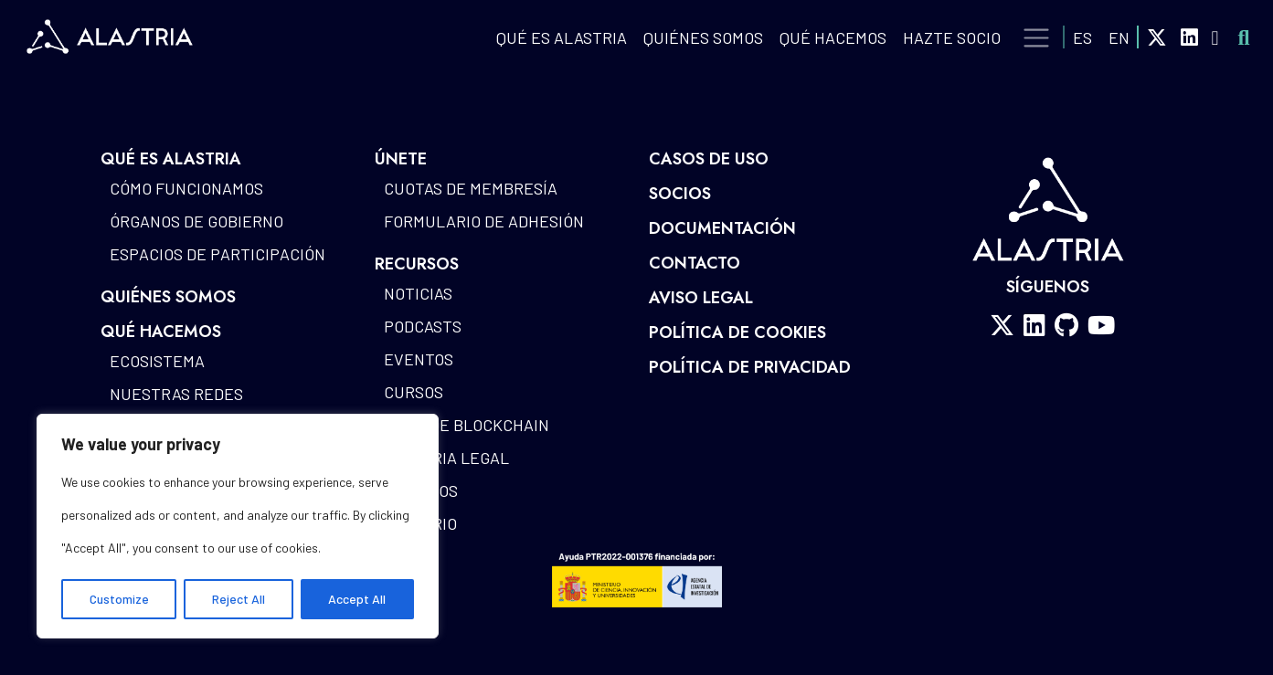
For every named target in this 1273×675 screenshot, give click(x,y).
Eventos (418, 359)
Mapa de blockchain (466, 425)
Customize (119, 598)
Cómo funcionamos (186, 188)
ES (1082, 37)
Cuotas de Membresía (470, 188)
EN (1119, 37)
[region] (238, 526)
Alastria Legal (446, 458)
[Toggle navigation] (1037, 38)
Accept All (357, 598)
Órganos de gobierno (196, 221)
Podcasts (422, 326)
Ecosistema (157, 361)
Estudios (421, 490)
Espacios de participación (217, 254)
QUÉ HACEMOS (833, 37)
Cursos (413, 392)
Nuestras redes (176, 394)
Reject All (238, 598)
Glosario (420, 523)
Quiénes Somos (703, 37)
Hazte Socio (952, 37)
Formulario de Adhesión (484, 221)
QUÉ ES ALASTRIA (561, 37)
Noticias (418, 293)
